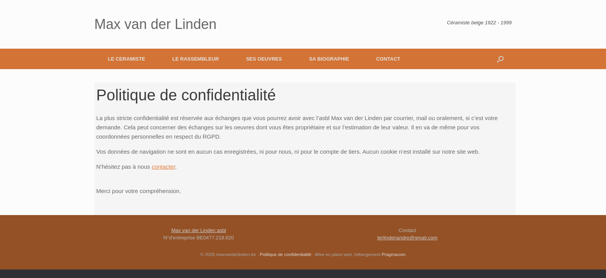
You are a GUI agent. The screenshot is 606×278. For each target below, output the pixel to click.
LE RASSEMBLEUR (195, 59)
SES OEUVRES (264, 59)
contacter (163, 166)
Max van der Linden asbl (198, 230)
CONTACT (388, 59)
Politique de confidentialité (286, 254)
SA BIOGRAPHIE (329, 59)
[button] (500, 59)
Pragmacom (394, 254)
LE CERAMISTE (126, 59)
